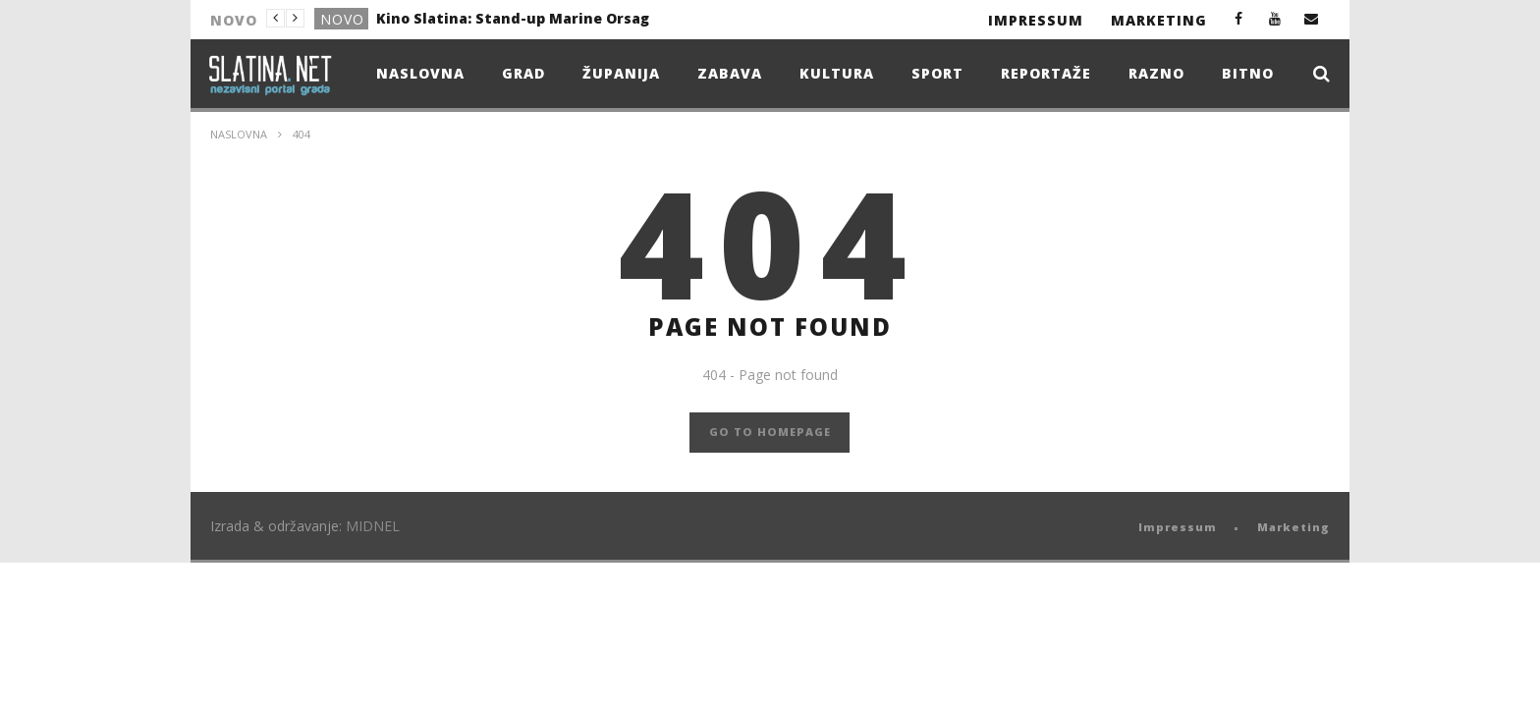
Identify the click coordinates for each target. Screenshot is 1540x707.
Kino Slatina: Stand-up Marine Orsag (512, 18)
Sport (937, 73)
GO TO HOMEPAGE (770, 431)
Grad (523, 73)
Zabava (729, 73)
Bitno (1248, 73)
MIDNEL (373, 526)
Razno (1156, 73)
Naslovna (420, 73)
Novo (342, 19)
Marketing (1159, 20)
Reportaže (1046, 73)
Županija (621, 73)
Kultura (836, 73)
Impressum (1035, 20)
